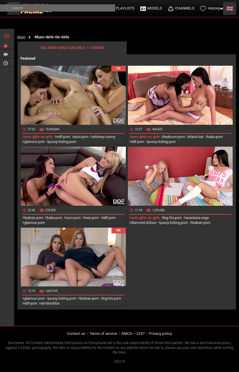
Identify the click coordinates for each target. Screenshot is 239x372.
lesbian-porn (33, 218)
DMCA (127, 333)
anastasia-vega (197, 218)
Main (21, 37)
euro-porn (81, 137)
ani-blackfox (50, 303)
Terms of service (103, 333)
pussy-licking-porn (63, 142)
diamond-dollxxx (144, 223)
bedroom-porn (174, 137)
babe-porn (215, 137)
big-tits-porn (172, 218)
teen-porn (91, 218)
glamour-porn (34, 142)
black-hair (196, 137)
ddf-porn (137, 142)
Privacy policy (160, 333)
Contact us (76, 333)
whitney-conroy (103, 137)
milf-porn (63, 137)
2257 (140, 333)
